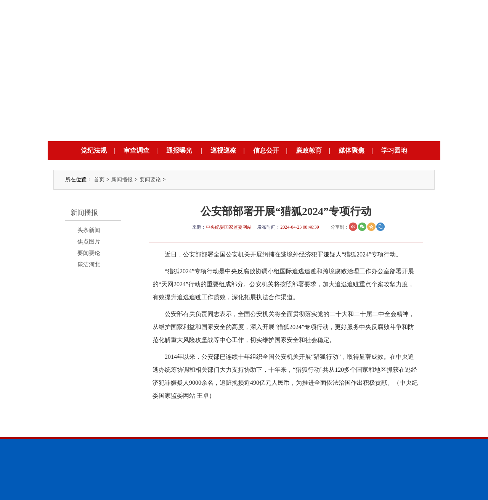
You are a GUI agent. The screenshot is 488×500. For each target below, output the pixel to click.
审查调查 (136, 150)
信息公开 (266, 150)
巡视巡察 (223, 150)
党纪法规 (94, 150)
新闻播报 (122, 179)
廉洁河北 (88, 264)
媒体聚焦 (351, 150)
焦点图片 (88, 242)
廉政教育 (309, 150)
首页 (99, 179)
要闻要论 (150, 179)
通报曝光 (179, 150)
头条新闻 (88, 230)
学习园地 (394, 150)
